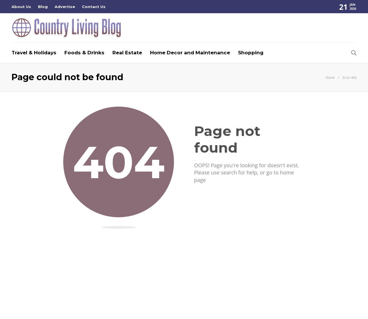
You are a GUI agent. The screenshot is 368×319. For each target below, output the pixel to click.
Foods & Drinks (84, 52)
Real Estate (127, 52)
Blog (43, 6)
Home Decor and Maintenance (190, 52)
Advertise (65, 6)
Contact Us (94, 6)
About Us (21, 6)
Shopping (250, 52)
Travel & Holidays (34, 52)
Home (330, 77)
